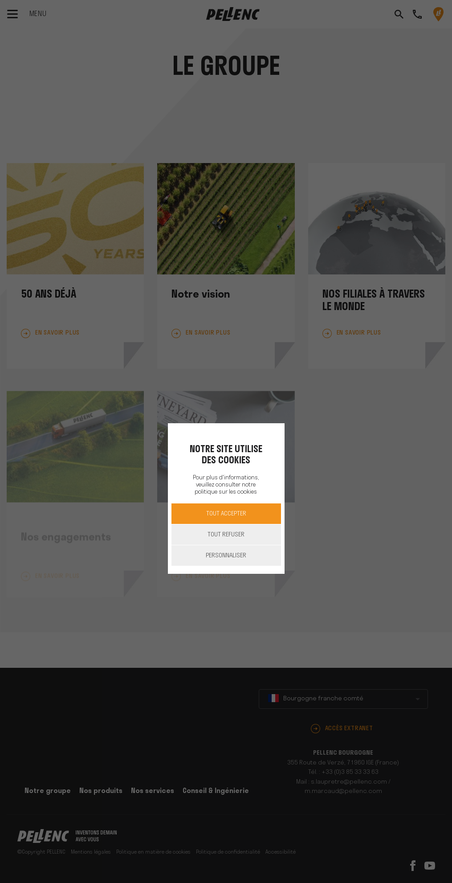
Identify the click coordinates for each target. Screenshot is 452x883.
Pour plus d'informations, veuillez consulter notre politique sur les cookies (226, 485)
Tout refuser (226, 534)
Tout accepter (226, 514)
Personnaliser (226, 555)
